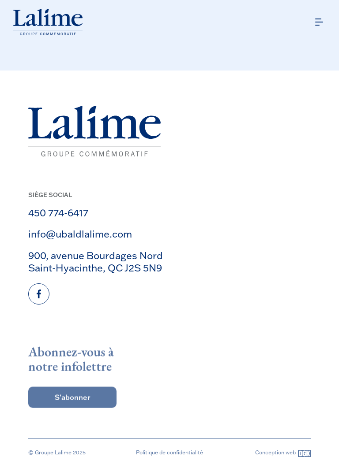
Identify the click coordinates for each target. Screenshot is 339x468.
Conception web (283, 453)
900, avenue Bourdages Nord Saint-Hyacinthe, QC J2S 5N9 (95, 262)
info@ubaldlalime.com (80, 233)
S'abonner (72, 404)
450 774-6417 (58, 212)
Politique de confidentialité (169, 452)
